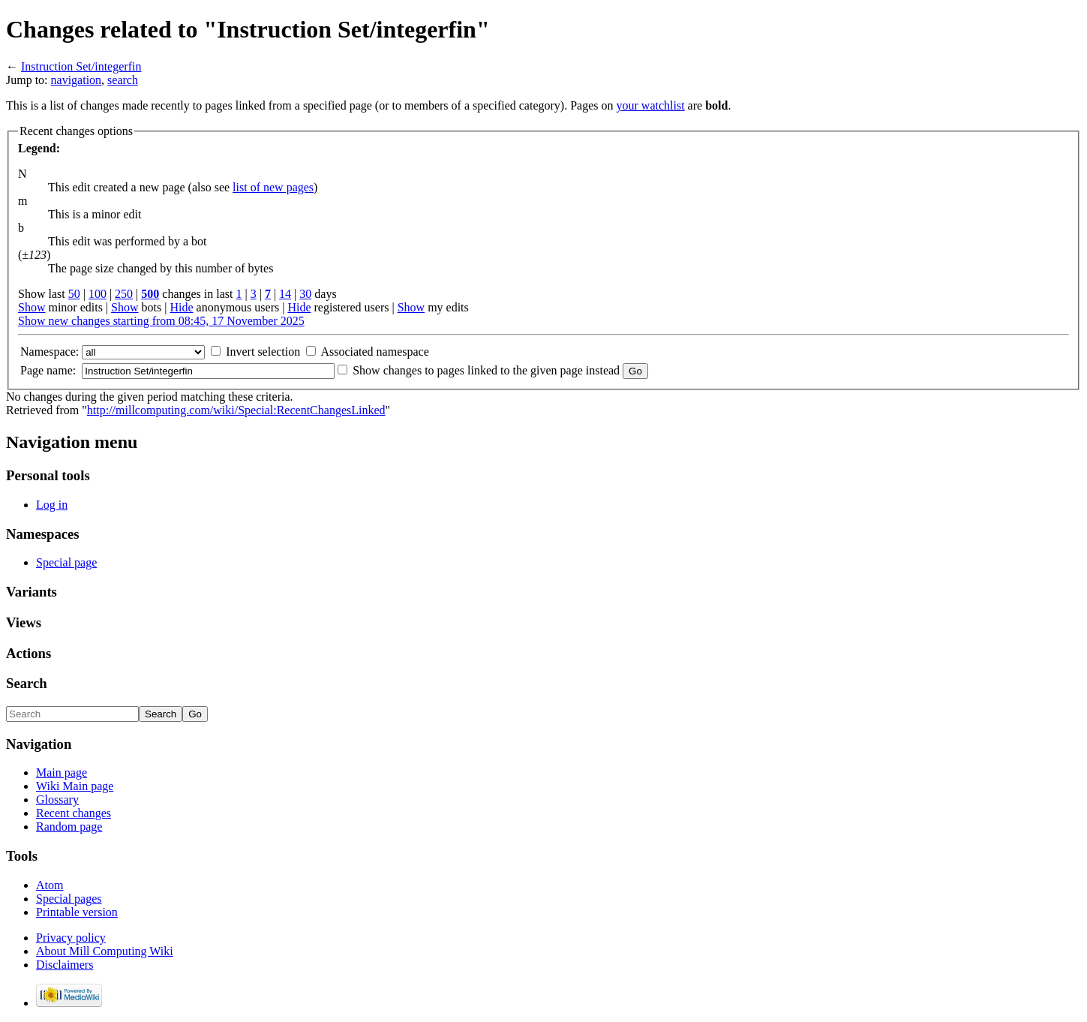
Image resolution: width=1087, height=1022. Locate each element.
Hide (181, 307)
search (122, 80)
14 (285, 293)
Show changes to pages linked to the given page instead (486, 370)
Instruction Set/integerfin (81, 66)
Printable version (77, 912)
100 (98, 293)
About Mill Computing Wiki (104, 951)
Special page (66, 562)
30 (305, 293)
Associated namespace (374, 351)
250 (124, 293)
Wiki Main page (74, 786)
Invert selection (263, 351)
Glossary (57, 799)
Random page (69, 826)
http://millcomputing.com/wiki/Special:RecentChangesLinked (236, 410)
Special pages (69, 898)
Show (31, 307)
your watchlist (651, 105)
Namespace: (49, 351)
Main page (61, 772)
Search (26, 683)
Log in (52, 504)
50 (74, 293)
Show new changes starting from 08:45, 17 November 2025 (161, 320)
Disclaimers (64, 964)
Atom (49, 885)
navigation (76, 80)
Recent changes (73, 813)
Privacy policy (71, 937)
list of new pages (273, 187)
